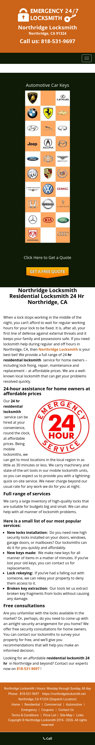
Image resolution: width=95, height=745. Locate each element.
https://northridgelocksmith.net (64, 694)
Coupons (47, 710)
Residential (32, 704)
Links (80, 715)
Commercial (52, 704)
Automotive (74, 704)
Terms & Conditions (25, 715)
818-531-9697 (58, 41)
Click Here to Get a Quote (47, 257)
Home (15, 704)
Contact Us (66, 710)
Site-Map (66, 715)
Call (47, 738)
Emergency (29, 710)
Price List (49, 715)
